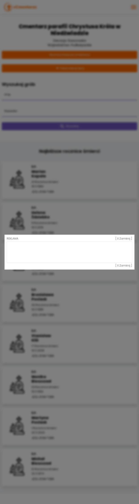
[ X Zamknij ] (123, 238)
